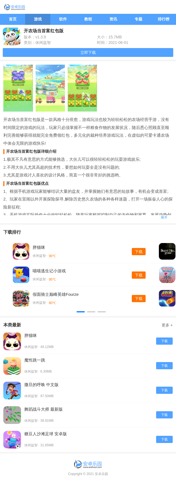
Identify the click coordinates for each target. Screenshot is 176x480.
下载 (139, 251)
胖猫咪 (39, 247)
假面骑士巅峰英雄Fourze (56, 294)
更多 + (167, 325)
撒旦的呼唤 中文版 (41, 384)
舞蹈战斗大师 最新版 (43, 409)
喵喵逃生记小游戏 (49, 270)
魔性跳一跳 (34, 360)
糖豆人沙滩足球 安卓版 (45, 433)
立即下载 (88, 52)
